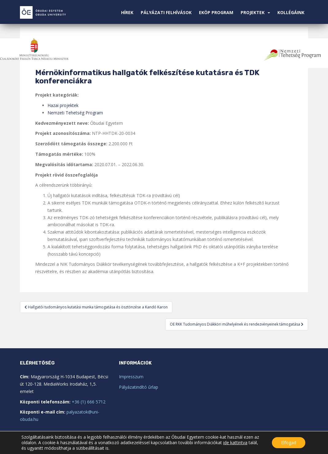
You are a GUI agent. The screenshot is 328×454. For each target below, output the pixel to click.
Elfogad (288, 442)
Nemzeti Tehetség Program (75, 113)
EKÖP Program (216, 12)
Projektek (253, 12)
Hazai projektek (63, 105)
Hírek (127, 12)
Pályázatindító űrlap (138, 387)
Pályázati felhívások (166, 12)
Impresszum (131, 377)
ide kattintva (235, 442)
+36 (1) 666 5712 (88, 402)
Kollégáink (290, 12)
